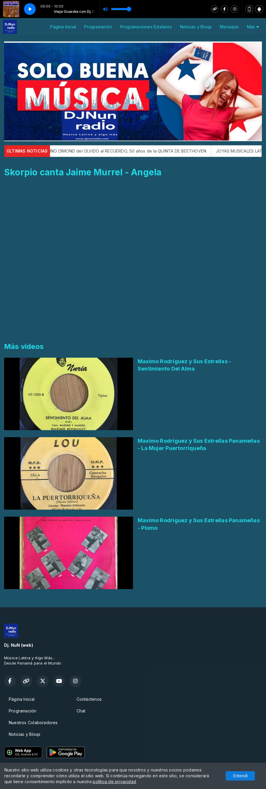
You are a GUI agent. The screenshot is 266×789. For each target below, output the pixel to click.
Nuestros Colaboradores (33, 722)
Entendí (240, 775)
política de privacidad (114, 781)
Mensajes (229, 26)
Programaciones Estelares (146, 26)
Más (253, 26)
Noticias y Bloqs (196, 26)
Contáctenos (89, 699)
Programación (98, 26)
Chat (81, 710)
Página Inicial (63, 26)
